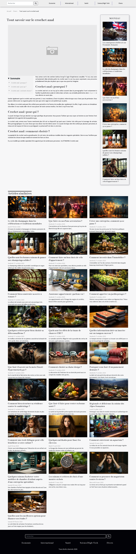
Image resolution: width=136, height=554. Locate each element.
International (69, 3)
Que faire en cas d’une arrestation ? (65, 221)
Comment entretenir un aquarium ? (107, 440)
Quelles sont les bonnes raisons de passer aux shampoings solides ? (114, 153)
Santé (86, 3)
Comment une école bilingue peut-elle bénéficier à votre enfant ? (26, 441)
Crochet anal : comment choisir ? (21, 91)
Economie (52, 3)
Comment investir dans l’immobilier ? (107, 257)
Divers (121, 3)
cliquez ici (92, 93)
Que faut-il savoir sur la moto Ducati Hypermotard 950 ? (25, 368)
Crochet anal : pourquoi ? (19, 83)
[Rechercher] (20, 3)
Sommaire (15, 78)
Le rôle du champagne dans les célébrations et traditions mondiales (114, 71)
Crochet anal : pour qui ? (18, 87)
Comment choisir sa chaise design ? (65, 367)
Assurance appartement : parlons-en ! (66, 294)
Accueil (9, 11)
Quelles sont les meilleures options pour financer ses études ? (27, 517)
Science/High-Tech (103, 3)
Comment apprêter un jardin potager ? (108, 294)
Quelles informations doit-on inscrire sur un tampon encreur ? (107, 331)
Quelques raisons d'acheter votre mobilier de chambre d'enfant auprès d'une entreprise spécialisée (25, 479)
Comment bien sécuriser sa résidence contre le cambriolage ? (25, 404)
